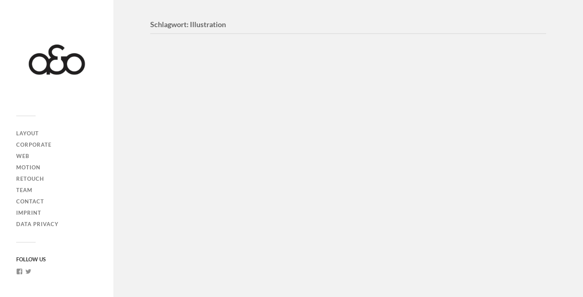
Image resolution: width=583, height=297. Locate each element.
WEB (22, 156)
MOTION (28, 167)
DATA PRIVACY (37, 224)
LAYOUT (27, 133)
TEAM (24, 190)
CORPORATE (33, 144)
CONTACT (30, 201)
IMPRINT (28, 212)
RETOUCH (30, 178)
